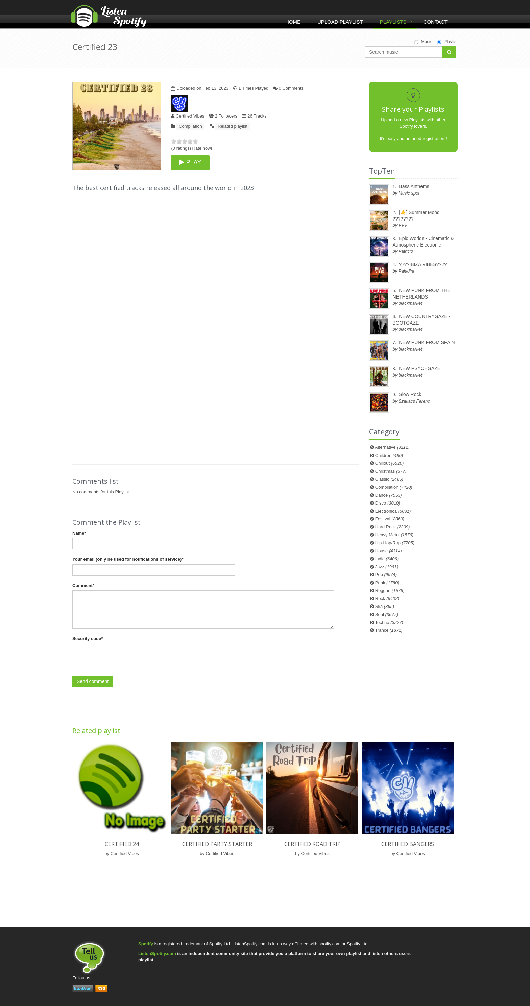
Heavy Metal (394, 534)
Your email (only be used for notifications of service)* (127, 559)
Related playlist (232, 126)
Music (423, 41)
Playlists (393, 22)
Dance (388, 495)
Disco (387, 503)
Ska (384, 606)
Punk (387, 582)
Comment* (83, 585)
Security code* (87, 638)
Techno (389, 622)
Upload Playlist (340, 22)
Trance (389, 630)
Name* (79, 533)
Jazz (386, 566)
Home (292, 22)
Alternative (392, 447)
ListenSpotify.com (157, 953)
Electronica (393, 511)
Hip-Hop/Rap (394, 542)
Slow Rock (410, 394)
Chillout (389, 463)
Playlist (447, 41)
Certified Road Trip (312, 844)
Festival (389, 518)
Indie (387, 558)
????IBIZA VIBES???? (423, 264)
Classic (389, 479)
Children (389, 455)
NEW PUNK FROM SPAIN (427, 342)
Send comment (93, 681)
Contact (436, 22)
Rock (387, 598)
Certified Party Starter (217, 844)
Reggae (390, 590)
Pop (386, 574)
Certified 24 (122, 844)
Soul (386, 614)
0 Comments (288, 88)
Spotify (145, 943)
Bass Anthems (414, 186)
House (388, 550)
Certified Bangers (407, 844)
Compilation (190, 126)
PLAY (190, 162)
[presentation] (123, 657)
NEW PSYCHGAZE (419, 368)
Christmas (390, 471)
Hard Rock (392, 527)
